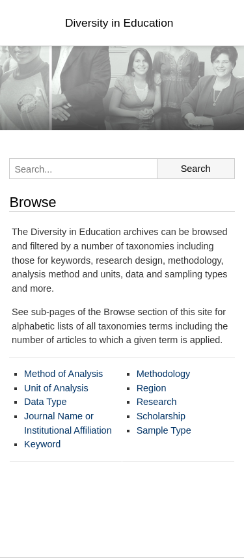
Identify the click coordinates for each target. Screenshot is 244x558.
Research (157, 402)
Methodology (164, 374)
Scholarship (161, 416)
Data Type (45, 402)
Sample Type (164, 430)
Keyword (42, 444)
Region (152, 388)
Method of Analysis (63, 374)
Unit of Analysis (56, 388)
